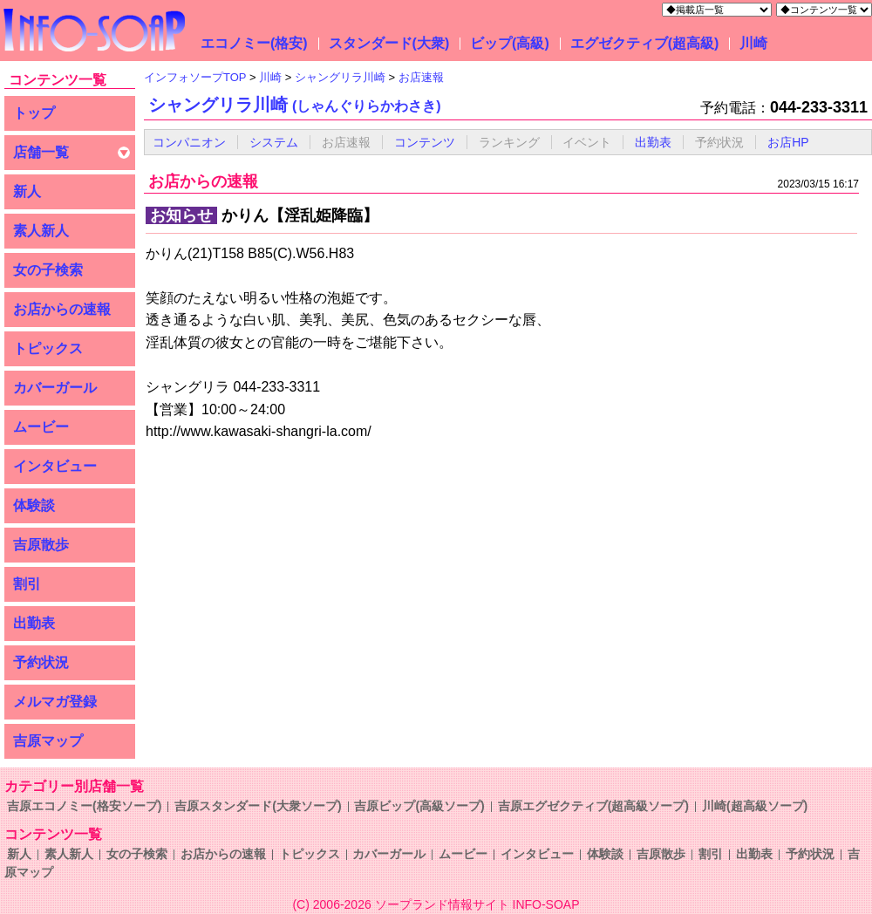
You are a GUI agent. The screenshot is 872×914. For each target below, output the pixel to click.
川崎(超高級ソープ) (754, 806)
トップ (34, 113)
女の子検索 (48, 270)
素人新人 (41, 230)
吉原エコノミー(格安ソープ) (84, 806)
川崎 (753, 43)
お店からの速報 (62, 309)
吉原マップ (48, 740)
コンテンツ (424, 142)
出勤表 (34, 623)
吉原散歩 (41, 544)
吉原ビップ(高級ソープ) (419, 806)
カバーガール (55, 387)
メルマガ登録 (55, 701)
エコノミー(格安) (254, 43)
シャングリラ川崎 (294, 104)
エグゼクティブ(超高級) (644, 43)
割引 (27, 583)
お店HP (787, 142)
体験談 (34, 505)
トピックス (48, 348)
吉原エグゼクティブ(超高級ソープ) (593, 806)
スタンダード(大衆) (389, 43)
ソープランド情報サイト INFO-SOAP (477, 904)
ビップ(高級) (509, 43)
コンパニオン (189, 142)
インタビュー (55, 466)
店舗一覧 (41, 152)
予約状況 (41, 662)
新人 (27, 191)
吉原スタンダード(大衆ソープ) (257, 806)
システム (273, 142)
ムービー (41, 426)
